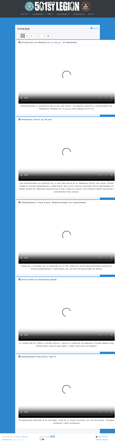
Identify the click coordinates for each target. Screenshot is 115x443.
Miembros (37, 14)
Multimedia (62, 14)
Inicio (94, 28)
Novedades (78, 14)
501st (24, 14)
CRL (49, 14)
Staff (91, 14)
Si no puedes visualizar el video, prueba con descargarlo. (67, 77)
